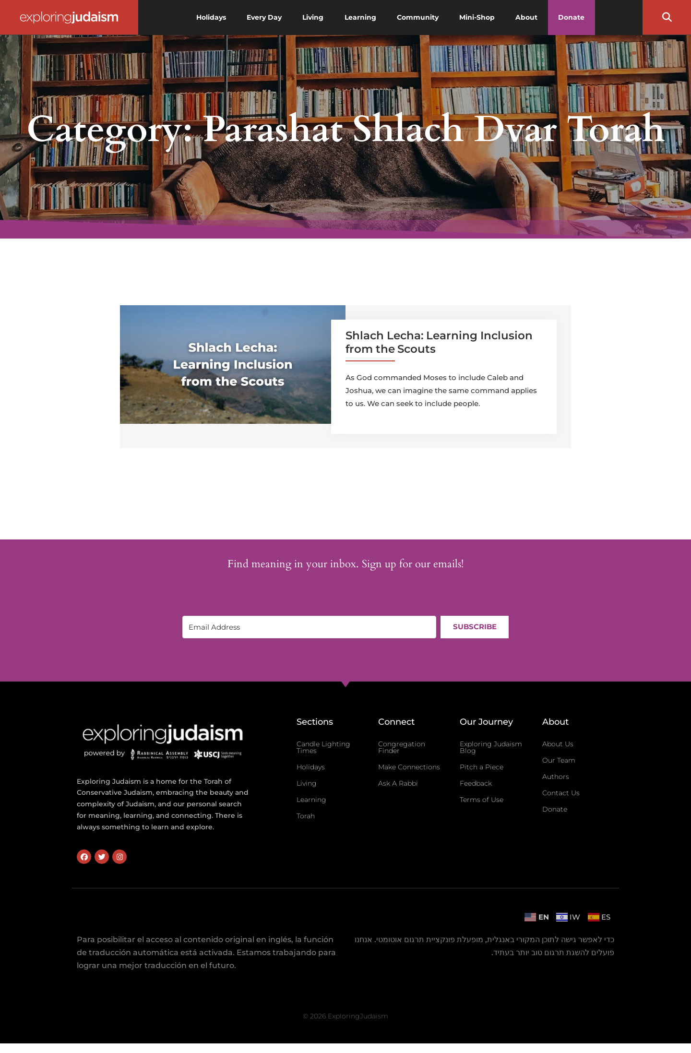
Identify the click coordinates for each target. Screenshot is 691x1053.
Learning (311, 799)
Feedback (476, 783)
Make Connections (409, 767)
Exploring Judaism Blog (491, 747)
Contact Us (561, 793)
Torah (306, 816)
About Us (557, 744)
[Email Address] (309, 627)
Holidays (311, 767)
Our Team (558, 760)
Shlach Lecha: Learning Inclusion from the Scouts (439, 342)
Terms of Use (481, 799)
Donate (554, 809)
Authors (555, 776)
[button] (667, 17)
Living (307, 783)
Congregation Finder (401, 747)
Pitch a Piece (481, 767)
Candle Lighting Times (323, 747)
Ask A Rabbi (398, 783)
